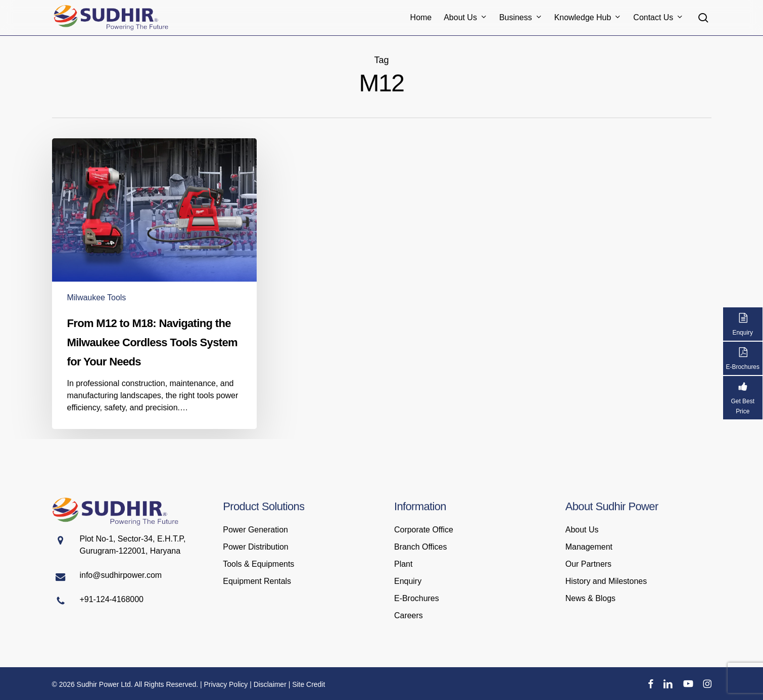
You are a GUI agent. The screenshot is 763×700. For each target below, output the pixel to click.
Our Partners (588, 564)
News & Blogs (590, 598)
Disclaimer (270, 684)
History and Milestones (606, 581)
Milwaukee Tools (96, 297)
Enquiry (407, 581)
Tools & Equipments (258, 564)
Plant (403, 564)
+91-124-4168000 (112, 599)
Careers (408, 615)
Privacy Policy (226, 684)
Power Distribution (255, 547)
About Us (582, 529)
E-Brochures (416, 598)
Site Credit (308, 684)
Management (588, 547)
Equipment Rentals (257, 581)
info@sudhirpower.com (121, 575)
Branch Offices (420, 547)
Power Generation (255, 529)
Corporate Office (423, 529)
